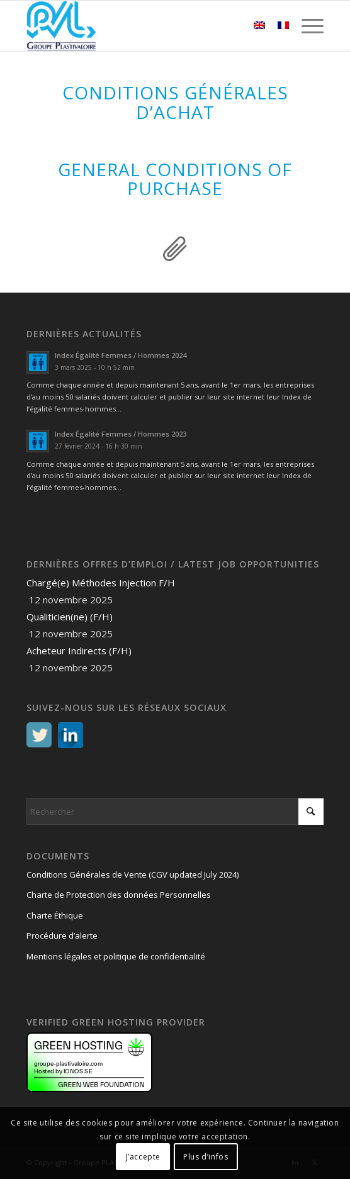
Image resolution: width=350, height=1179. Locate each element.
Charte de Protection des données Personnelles (118, 894)
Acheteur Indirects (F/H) (79, 650)
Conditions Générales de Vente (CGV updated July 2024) (132, 874)
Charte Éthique (54, 915)
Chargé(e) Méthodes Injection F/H (100, 582)
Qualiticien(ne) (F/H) (69, 616)
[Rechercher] (175, 811)
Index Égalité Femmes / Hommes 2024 (120, 355)
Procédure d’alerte (62, 935)
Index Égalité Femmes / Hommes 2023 (120, 434)
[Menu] (306, 26)
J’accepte (143, 1156)
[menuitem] (306, 26)
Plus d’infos (205, 1156)
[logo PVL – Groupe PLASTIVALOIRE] (145, 26)
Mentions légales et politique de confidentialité (115, 956)
